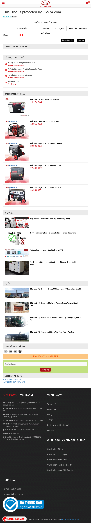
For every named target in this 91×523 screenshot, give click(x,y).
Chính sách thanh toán (57, 459)
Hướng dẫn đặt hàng (12, 489)
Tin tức (50, 420)
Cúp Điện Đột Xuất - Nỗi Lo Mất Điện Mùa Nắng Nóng (50, 218)
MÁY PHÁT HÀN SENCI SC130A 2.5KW (44, 121)
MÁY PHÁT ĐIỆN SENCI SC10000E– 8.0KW (46, 143)
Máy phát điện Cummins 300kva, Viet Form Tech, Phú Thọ (52, 332)
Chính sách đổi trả (55, 449)
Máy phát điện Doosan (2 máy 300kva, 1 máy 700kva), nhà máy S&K (55, 289)
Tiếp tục (81, 40)
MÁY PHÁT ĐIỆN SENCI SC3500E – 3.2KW (45, 188)
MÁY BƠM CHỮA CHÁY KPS (14, 382)
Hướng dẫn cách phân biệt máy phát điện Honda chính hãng (53, 233)
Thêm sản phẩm (67, 40)
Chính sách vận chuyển (57, 454)
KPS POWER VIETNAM (12, 380)
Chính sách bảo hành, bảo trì (59, 465)
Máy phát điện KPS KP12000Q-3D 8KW (44, 99)
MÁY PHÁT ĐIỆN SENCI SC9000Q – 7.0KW (45, 166)
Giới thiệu (51, 409)
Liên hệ (50, 430)
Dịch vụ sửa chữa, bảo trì (58, 425)
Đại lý (49, 414)
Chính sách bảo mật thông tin (60, 470)
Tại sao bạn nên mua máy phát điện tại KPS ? (47, 250)
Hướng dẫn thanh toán (13, 494)
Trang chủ (51, 404)
